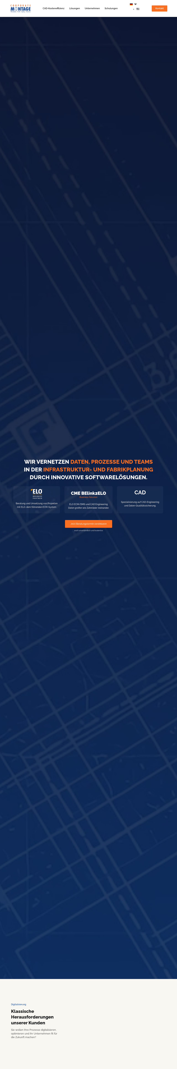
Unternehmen (91, 8)
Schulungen (110, 8)
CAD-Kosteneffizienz (53, 8)
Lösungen (74, 8)
